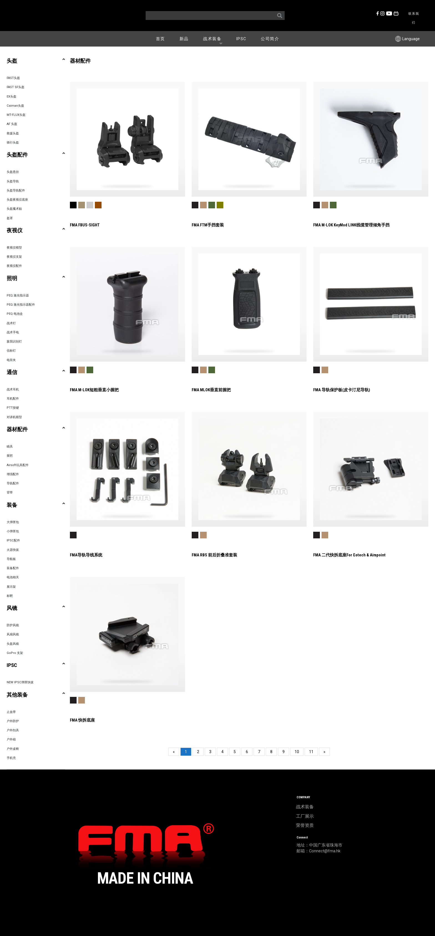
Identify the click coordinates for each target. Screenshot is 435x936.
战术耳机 (13, 389)
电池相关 (13, 577)
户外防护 (13, 721)
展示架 (11, 587)
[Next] (324, 752)
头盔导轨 (13, 181)
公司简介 (270, 38)
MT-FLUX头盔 (16, 115)
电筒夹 (11, 360)
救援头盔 (13, 133)
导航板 (11, 559)
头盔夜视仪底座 (17, 199)
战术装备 (214, 38)
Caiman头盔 (15, 106)
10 (297, 752)
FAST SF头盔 (15, 87)
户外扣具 (13, 730)
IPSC (241, 38)
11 (311, 752)
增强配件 (13, 474)
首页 (160, 38)
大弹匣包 (13, 522)
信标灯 (11, 350)
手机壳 (11, 758)
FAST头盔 (13, 78)
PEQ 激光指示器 (18, 295)
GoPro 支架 (15, 653)
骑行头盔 (13, 142)
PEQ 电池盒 (15, 314)
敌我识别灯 (14, 341)
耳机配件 (13, 398)
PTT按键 (13, 408)
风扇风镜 (13, 634)
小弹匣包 (13, 531)
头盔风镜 (13, 644)
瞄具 (10, 446)
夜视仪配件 (14, 266)
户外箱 (11, 739)
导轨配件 (13, 483)
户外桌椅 (13, 749)
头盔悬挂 (13, 172)
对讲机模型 (14, 417)
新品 (184, 38)
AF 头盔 (12, 124)
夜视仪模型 (14, 247)
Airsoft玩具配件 (18, 465)
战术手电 (13, 332)
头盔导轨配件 (16, 190)
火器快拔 (13, 550)
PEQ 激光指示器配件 (21, 304)
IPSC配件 (13, 540)
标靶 (10, 596)
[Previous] (174, 752)
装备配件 (13, 568)
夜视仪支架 (14, 257)
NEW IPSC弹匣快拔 (20, 682)
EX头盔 (11, 96)
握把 (10, 455)
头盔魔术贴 (14, 209)
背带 (10, 492)
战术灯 (11, 323)
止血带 (11, 712)
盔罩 (10, 218)
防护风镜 (13, 625)
